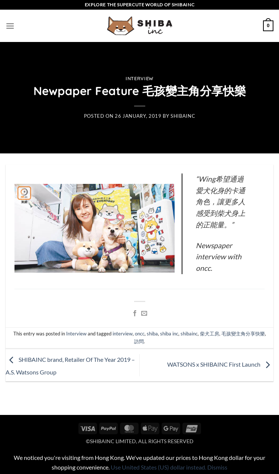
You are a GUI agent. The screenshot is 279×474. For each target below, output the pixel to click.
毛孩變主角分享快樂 (243, 334)
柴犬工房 (209, 334)
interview (123, 334)
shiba (152, 334)
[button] (10, 26)
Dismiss (217, 467)
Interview (139, 78)
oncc (140, 334)
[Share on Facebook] (135, 313)
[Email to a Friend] (144, 313)
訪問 (139, 341)
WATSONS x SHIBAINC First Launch (220, 364)
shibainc (183, 116)
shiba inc (169, 334)
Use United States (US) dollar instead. (158, 467)
